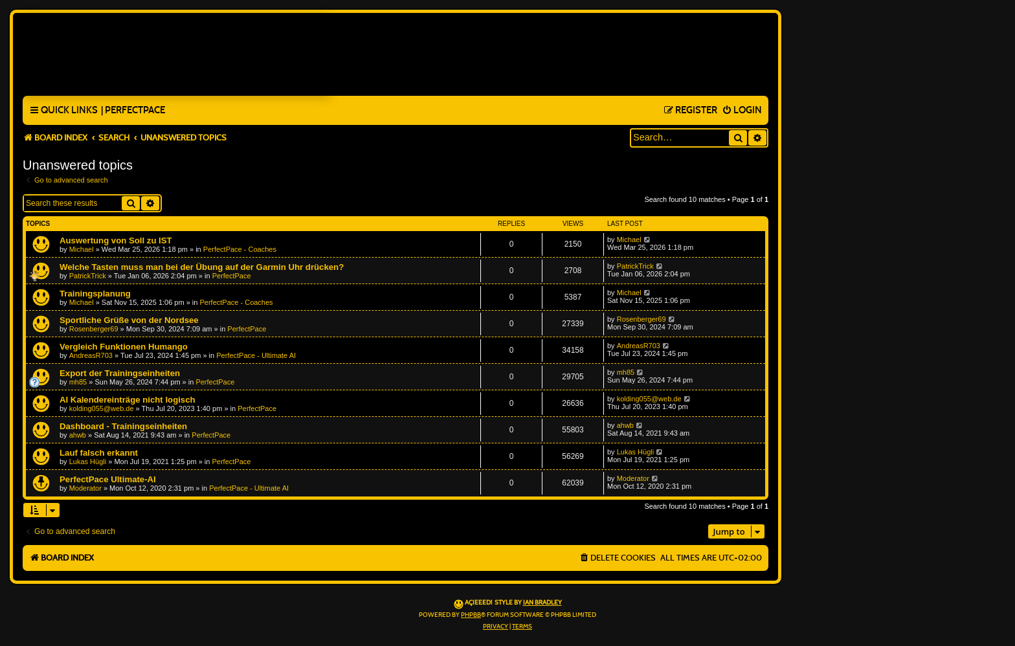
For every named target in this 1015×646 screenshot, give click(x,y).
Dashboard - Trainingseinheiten (123, 426)
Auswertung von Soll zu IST (116, 240)
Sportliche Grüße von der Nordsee (129, 320)
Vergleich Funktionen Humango (124, 346)
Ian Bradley (542, 602)
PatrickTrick (87, 276)
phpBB (471, 615)
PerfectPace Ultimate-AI (108, 479)
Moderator (85, 488)
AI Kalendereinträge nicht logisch (127, 400)
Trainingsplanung (95, 293)
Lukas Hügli (87, 461)
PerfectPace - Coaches (239, 249)
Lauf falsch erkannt (99, 453)
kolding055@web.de (101, 408)
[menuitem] (133, 111)
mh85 (78, 382)
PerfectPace (231, 276)
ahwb (77, 435)
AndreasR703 (91, 355)
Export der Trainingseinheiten (120, 373)
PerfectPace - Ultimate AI (256, 355)
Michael (81, 249)
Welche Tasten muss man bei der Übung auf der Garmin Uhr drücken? (202, 267)
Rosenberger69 (93, 329)
